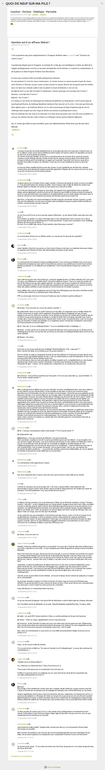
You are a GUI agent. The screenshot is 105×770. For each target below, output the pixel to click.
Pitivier (19, 259)
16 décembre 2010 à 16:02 (27, 454)
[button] (12, 49)
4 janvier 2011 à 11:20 (25, 751)
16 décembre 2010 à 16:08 (27, 478)
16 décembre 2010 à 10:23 (27, 270)
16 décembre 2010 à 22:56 (27, 678)
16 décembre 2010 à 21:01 (27, 591)
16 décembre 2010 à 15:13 (27, 380)
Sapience (43, 14)
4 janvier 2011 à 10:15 (25, 737)
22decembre (21, 724)
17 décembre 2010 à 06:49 (27, 718)
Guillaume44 (22, 180)
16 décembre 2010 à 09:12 (27, 227)
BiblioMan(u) (22, 386)
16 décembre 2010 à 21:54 (27, 636)
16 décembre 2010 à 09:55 (27, 253)
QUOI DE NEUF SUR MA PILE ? (28, 3)
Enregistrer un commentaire (21, 756)
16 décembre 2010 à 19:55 (27, 493)
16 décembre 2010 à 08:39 (27, 206)
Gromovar (21, 305)
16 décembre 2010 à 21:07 (27, 607)
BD (29, 14)
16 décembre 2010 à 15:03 (27, 367)
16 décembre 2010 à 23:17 (27, 703)
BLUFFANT (35, 14)
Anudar (20, 148)
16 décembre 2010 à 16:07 (27, 466)
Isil (18, 212)
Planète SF (15, 130)
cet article (71, 55)
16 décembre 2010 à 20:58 (27, 537)
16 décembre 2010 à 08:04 (27, 174)
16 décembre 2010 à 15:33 (27, 422)
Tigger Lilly (21, 659)
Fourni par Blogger (52, 767)
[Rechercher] (102, 3)
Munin (19, 245)
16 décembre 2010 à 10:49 (27, 299)
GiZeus (19, 499)
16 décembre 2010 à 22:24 (27, 653)
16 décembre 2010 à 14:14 (27, 340)
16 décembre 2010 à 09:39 (27, 239)
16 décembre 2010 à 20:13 (27, 525)
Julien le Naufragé (24, 543)
